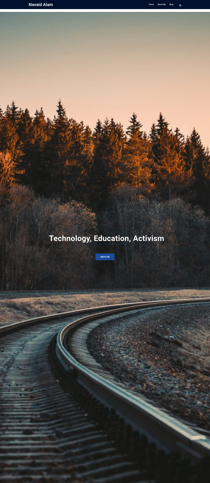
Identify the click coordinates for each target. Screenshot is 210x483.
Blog (171, 4)
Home (151, 4)
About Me (162, 4)
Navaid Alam (41, 4)
